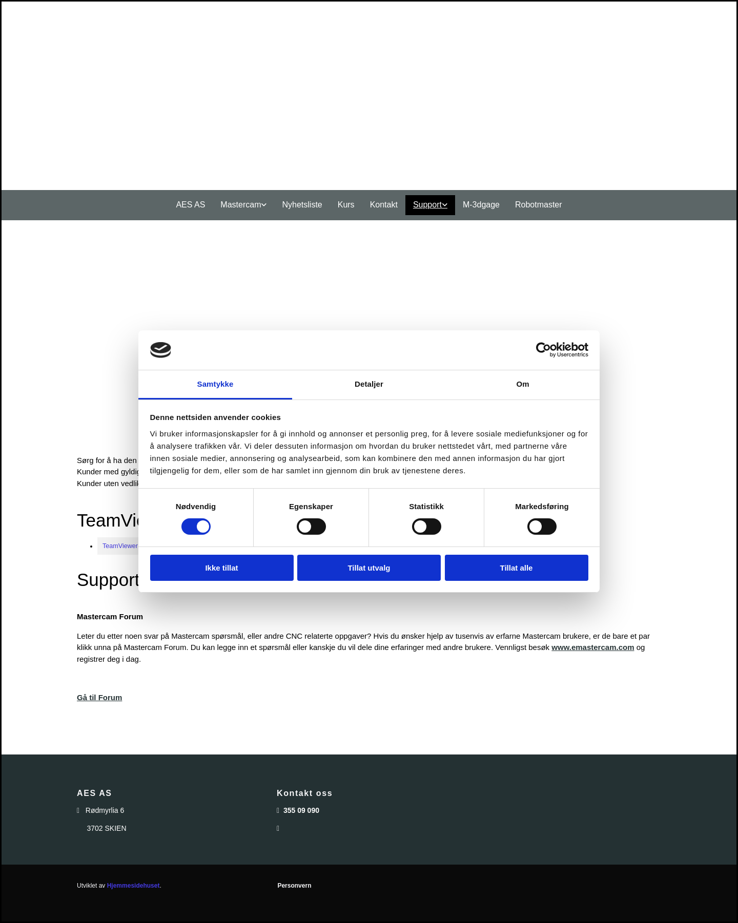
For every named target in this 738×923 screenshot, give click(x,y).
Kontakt (384, 204)
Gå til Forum (99, 697)
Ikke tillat (221, 567)
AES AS (190, 204)
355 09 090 (301, 810)
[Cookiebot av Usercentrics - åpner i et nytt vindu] (543, 350)
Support (427, 204)
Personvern (294, 885)
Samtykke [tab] (215, 384)
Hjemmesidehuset (133, 885)
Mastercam (240, 204)
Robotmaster (538, 204)
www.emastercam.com (592, 647)
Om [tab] (522, 384)
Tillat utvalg (368, 567)
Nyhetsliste (302, 204)
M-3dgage (481, 204)
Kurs (346, 204)
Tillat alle (516, 567)
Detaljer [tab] (369, 384)
